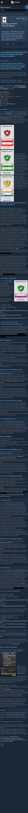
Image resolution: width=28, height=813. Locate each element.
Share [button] (22, 44)
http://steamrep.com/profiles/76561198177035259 (13, 606)
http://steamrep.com (5, 117)
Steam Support (15, 643)
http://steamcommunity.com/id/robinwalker (10, 315)
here (1, 636)
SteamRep (8, 113)
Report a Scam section (5, 373)
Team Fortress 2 (3, 14)
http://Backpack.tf (10, 103)
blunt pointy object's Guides (17, 14)
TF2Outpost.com (8, 689)
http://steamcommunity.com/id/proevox (16, 624)
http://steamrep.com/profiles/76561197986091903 (13, 627)
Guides (9, 14)
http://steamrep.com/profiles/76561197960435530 (13, 318)
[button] (2, 44)
